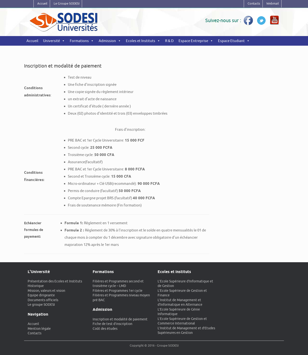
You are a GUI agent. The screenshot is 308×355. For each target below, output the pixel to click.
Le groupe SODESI (41, 304)
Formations (79, 41)
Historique (36, 286)
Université (51, 41)
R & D (169, 41)
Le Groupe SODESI (66, 3)
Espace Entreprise (193, 41)
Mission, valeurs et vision (46, 291)
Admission (107, 41)
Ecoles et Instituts (140, 41)
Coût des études (105, 328)
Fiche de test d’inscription (112, 324)
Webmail (272, 3)
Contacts (254, 3)
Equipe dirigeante (41, 295)
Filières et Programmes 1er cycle (117, 291)
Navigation (38, 314)
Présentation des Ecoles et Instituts (55, 281)
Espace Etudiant (231, 41)
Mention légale (39, 328)
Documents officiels (43, 300)
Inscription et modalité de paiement (120, 319)
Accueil (42, 3)
